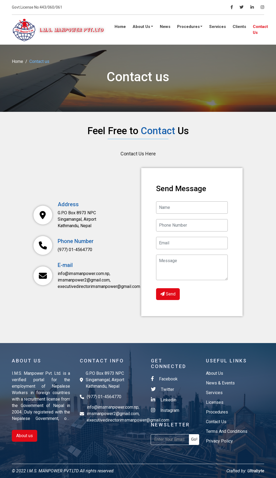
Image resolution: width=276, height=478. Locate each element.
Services (217, 26)
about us (214, 373)
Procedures (217, 412)
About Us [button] (142, 26)
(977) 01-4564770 (75, 249)
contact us (216, 421)
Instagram (165, 410)
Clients (239, 26)
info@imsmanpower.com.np (83, 273)
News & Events (220, 383)
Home (120, 26)
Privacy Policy (219, 441)
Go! (194, 439)
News (165, 26)
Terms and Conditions (226, 431)
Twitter (162, 389)
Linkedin (163, 399)
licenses (214, 402)
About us (24, 435)
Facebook (164, 378)
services (214, 392)
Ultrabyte (255, 470)
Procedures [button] (189, 26)
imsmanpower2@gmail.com (84, 280)
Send (167, 294)
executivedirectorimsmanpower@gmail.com (99, 286)
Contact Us (260, 29)
